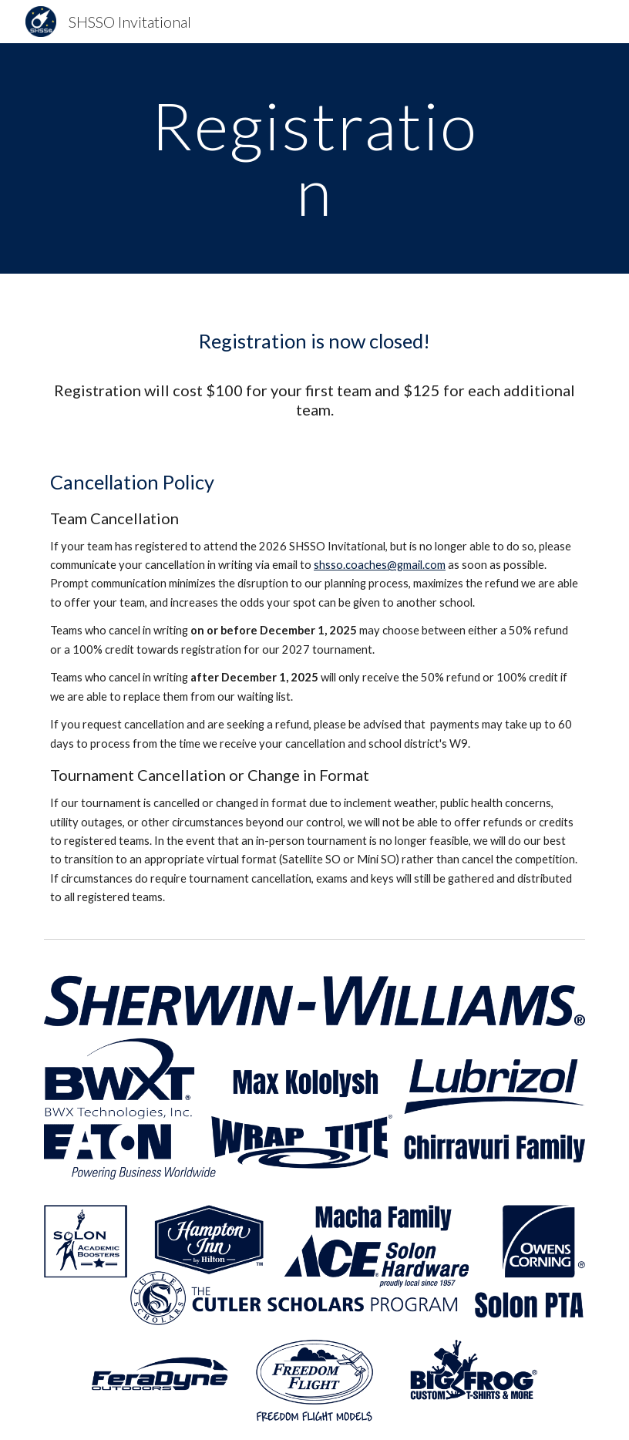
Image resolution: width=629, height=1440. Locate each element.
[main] (314, 158)
